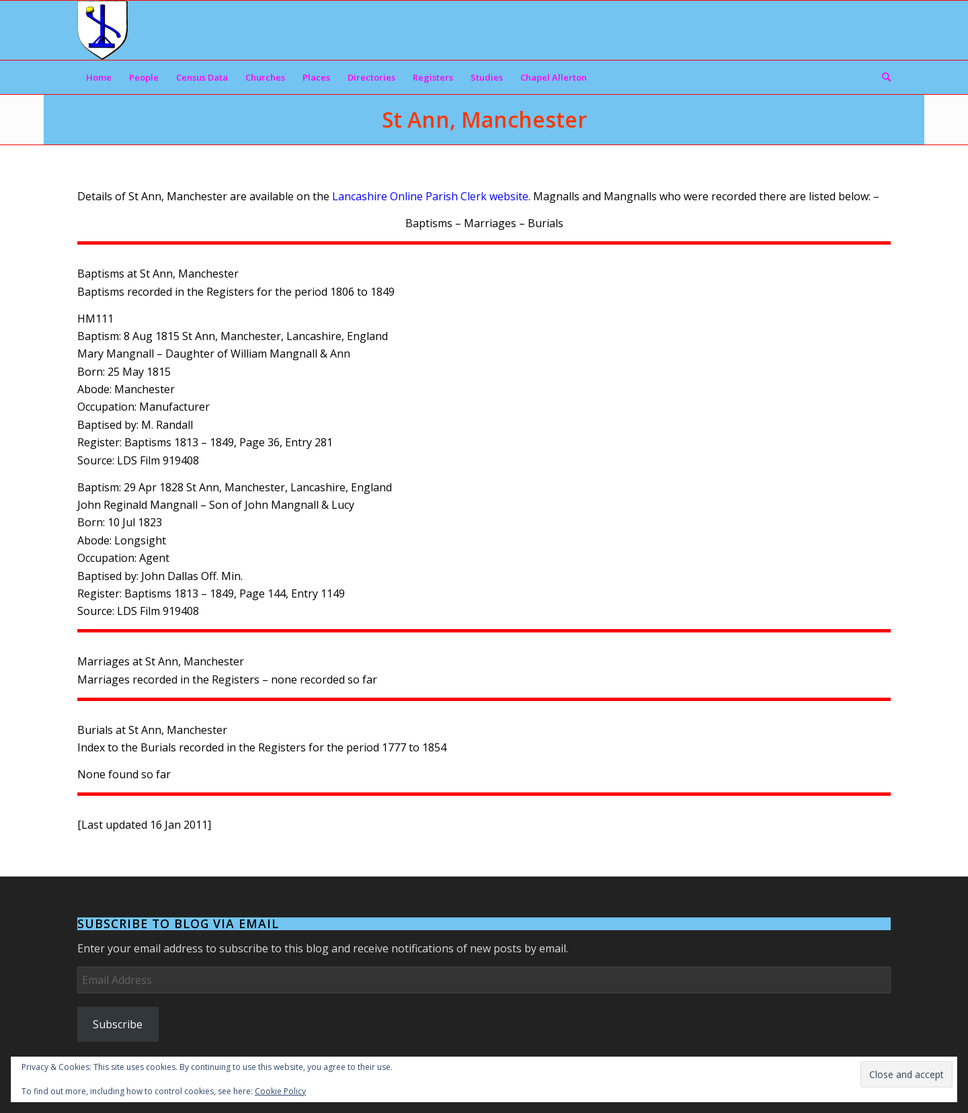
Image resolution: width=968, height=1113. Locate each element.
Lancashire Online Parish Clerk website (430, 196)
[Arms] (102, 30)
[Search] (882, 77)
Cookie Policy (280, 1091)
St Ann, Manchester (484, 119)
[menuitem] (98, 77)
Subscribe (118, 1024)
